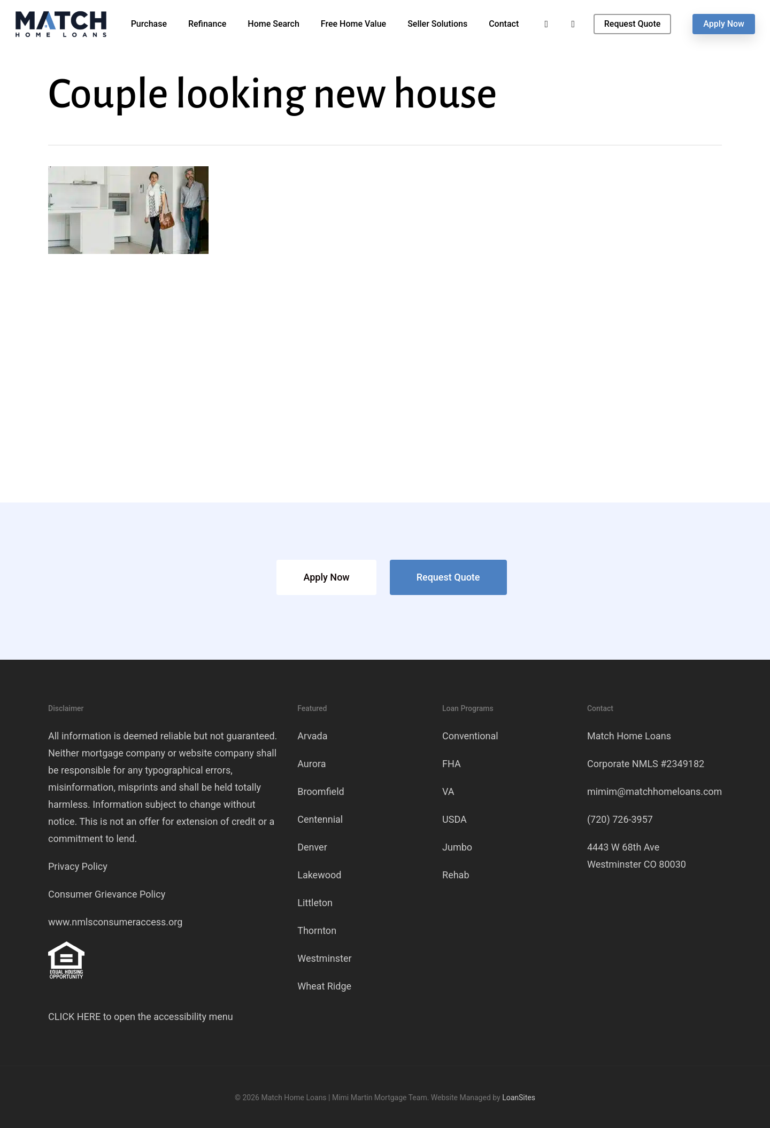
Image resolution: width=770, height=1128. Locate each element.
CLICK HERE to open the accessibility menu (140, 1016)
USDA (454, 819)
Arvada (312, 735)
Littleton (315, 902)
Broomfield (320, 791)
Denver (312, 847)
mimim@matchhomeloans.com (654, 791)
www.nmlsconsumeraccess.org (115, 922)
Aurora (311, 763)
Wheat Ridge (324, 986)
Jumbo (457, 847)
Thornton (316, 930)
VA (448, 791)
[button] (326, 577)
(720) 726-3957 (620, 819)
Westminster (324, 958)
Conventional (470, 735)
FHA (451, 763)
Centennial (320, 819)
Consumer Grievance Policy (106, 894)
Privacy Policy (77, 866)
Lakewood (319, 874)
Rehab (455, 874)
